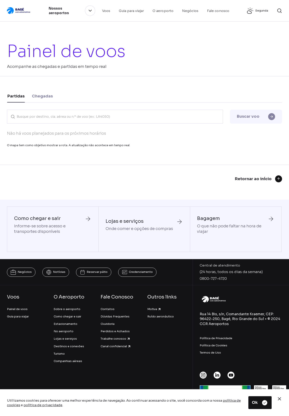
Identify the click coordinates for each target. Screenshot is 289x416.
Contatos (108, 309)
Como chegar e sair (67, 316)
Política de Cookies (213, 345)
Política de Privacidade (216, 338)
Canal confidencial (116, 346)
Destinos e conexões (69, 346)
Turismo (59, 354)
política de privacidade (42, 405)
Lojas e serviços (65, 339)
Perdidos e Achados (115, 331)
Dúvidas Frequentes (115, 316)
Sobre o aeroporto (67, 309)
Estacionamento (65, 324)
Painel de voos (17, 309)
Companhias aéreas (68, 361)
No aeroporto (63, 331)
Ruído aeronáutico (160, 316)
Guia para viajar (18, 316)
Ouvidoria (108, 324)
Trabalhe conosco (115, 339)
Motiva (154, 309)
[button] (279, 10)
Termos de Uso (210, 352)
